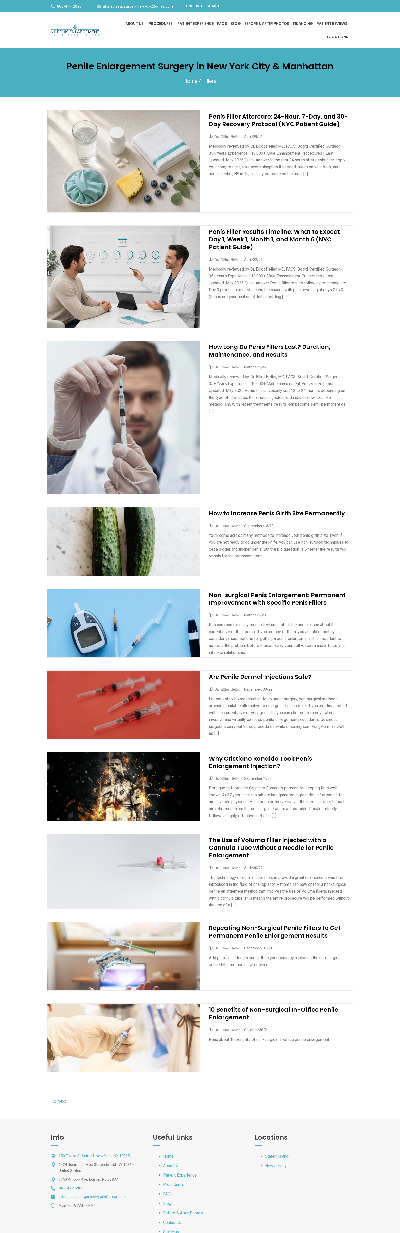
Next (61, 1101)
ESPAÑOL (213, 6)
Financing (303, 23)
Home (190, 81)
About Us (134, 23)
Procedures (161, 23)
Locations (337, 36)
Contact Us (172, 1222)
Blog (236, 23)
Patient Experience (195, 23)
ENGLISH (194, 6)
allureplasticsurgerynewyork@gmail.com (138, 6)
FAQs (222, 23)
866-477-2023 (69, 6)
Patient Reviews (332, 23)
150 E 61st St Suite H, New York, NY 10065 (94, 1156)
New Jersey (276, 1165)
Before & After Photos (266, 23)
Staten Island (277, 1156)
